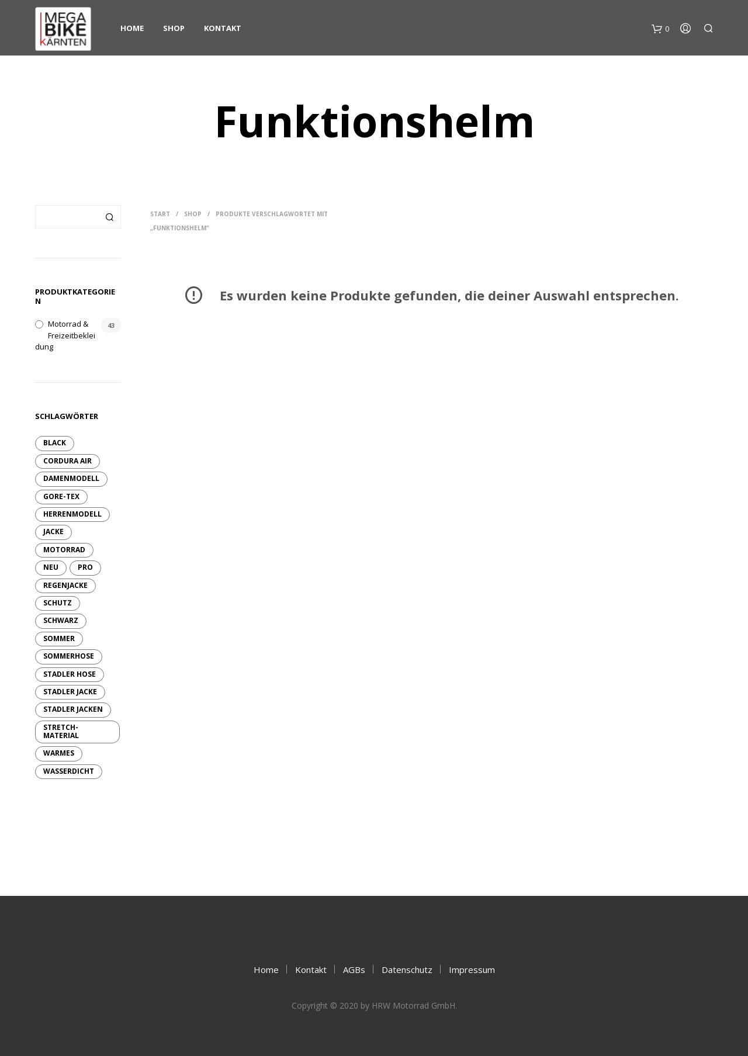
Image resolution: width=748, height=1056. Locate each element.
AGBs (354, 969)
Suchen (109, 216)
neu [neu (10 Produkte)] (50, 567)
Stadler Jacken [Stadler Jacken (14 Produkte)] (73, 709)
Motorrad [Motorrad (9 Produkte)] (64, 550)
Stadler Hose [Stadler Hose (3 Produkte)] (69, 674)
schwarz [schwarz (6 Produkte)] (60, 620)
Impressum (472, 969)
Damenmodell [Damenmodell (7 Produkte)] (71, 478)
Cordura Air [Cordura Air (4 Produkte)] (67, 461)
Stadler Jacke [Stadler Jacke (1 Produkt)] (70, 692)
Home (132, 28)
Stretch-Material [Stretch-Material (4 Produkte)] (61, 731)
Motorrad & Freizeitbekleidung (65, 335)
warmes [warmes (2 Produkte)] (58, 753)
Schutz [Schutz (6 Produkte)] (57, 603)
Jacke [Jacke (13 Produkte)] (53, 531)
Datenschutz (407, 969)
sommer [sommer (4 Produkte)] (59, 638)
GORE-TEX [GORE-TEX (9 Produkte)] (61, 496)
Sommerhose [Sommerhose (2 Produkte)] (68, 656)
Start (160, 214)
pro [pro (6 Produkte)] (85, 567)
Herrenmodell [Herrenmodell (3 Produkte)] (72, 514)
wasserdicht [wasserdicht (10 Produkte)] (68, 771)
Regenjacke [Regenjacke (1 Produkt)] (65, 585)
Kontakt (222, 28)
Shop (174, 28)
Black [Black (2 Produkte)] (54, 443)
